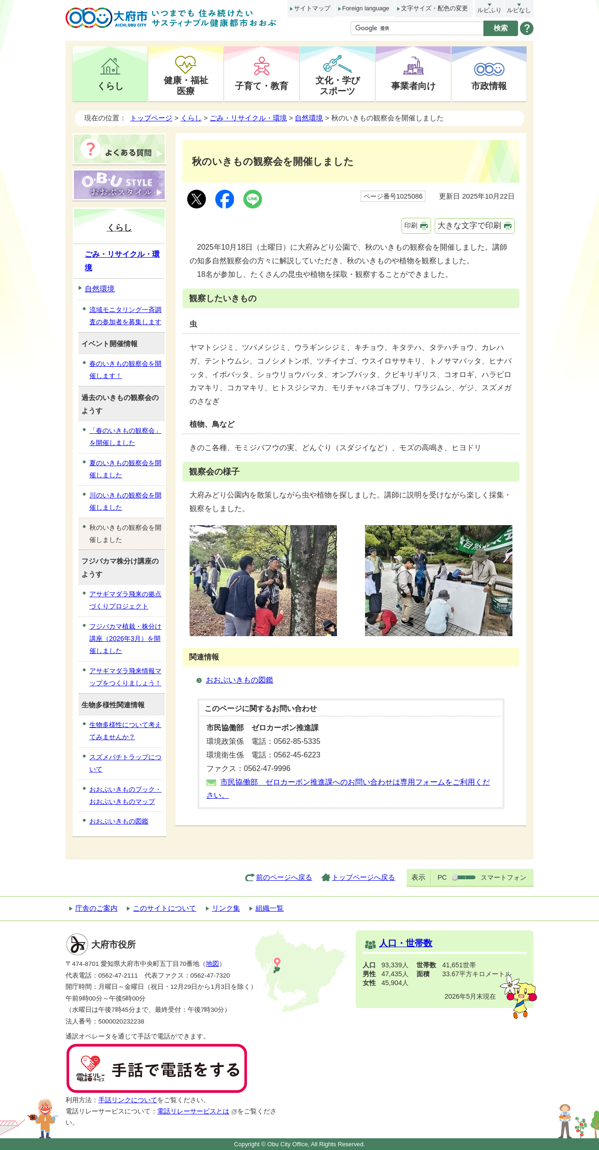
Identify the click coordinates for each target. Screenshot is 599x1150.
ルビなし (519, 10)
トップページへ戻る (363, 877)
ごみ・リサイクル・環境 (248, 118)
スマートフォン (503, 877)
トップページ (151, 118)
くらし (110, 86)
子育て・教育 (261, 86)
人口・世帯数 (405, 943)
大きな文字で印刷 (469, 225)
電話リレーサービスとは (197, 1111)
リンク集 (226, 908)
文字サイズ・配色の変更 (434, 8)
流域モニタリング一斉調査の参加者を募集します (125, 316)
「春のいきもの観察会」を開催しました (125, 436)
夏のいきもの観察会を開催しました (125, 469)
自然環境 (309, 118)
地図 (212, 963)
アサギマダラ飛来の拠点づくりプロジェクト (125, 600)
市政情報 (489, 86)
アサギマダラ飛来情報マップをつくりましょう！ (125, 677)
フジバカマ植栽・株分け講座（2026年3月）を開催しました (125, 638)
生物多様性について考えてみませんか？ (125, 731)
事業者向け (413, 86)
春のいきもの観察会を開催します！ (125, 369)
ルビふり (489, 10)
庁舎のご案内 (96, 908)
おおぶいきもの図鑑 (239, 680)
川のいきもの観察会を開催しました (125, 501)
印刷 (410, 225)
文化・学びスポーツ (337, 85)
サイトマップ (312, 8)
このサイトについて (164, 908)
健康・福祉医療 (186, 85)
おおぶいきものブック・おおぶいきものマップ (125, 795)
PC (442, 877)
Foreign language (365, 8)
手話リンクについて (127, 1100)
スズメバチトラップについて (125, 763)
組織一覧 (270, 908)
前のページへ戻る (284, 877)
